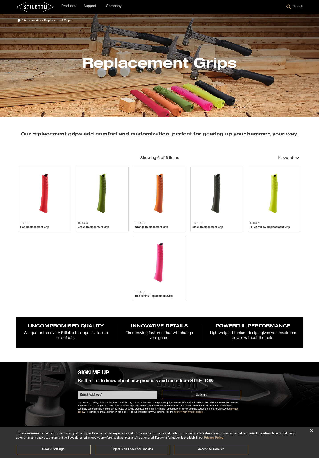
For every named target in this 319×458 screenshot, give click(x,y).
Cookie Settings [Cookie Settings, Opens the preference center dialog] (53, 449)
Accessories (32, 20)
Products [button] (68, 6)
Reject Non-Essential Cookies (132, 449)
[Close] (312, 430)
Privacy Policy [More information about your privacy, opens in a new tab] (213, 437)
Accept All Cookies (211, 449)
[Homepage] (19, 20)
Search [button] (294, 7)
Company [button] (114, 6)
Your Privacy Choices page (188, 413)
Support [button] (90, 6)
